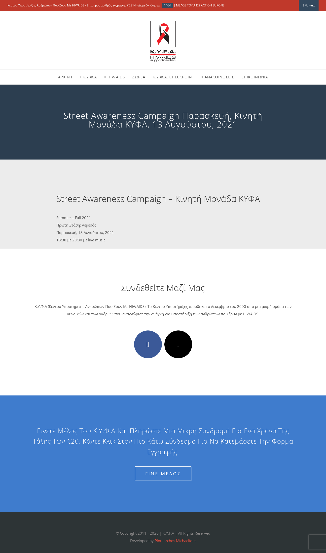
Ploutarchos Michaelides (175, 540)
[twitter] (178, 344)
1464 (167, 5)
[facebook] (148, 344)
